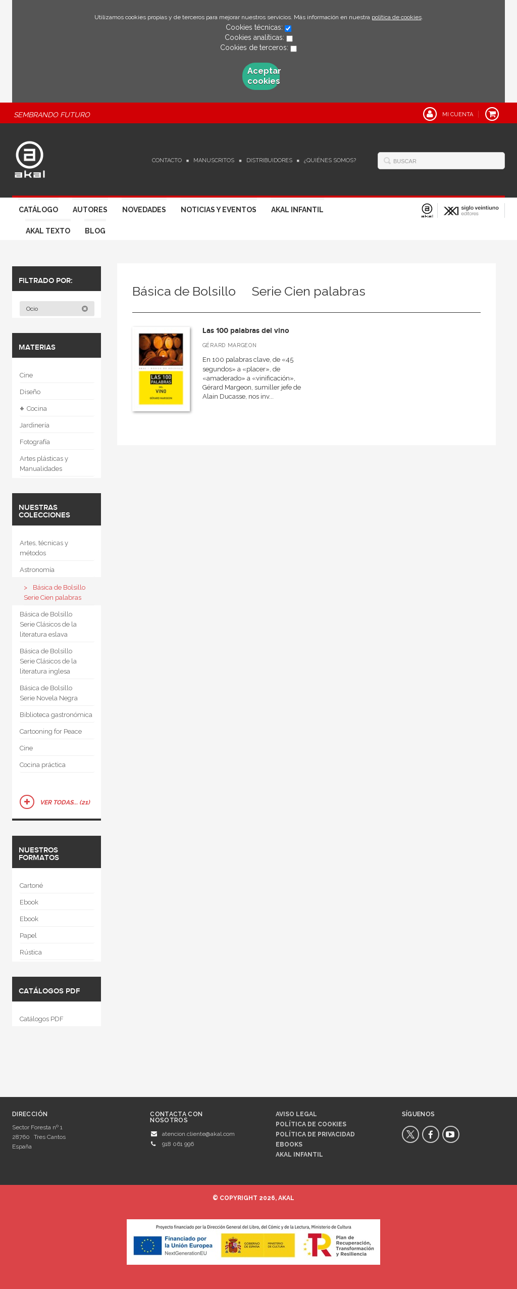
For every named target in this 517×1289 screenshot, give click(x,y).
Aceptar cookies (263, 76)
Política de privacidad (315, 1134)
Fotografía (35, 442)
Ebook (29, 902)
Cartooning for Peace (51, 731)
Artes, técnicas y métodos (44, 548)
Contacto (167, 160)
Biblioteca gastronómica (56, 715)
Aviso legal (296, 1114)
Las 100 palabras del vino (245, 331)
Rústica (31, 952)
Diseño (30, 392)
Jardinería (34, 425)
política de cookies (397, 17)
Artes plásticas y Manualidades (44, 463)
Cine (26, 375)
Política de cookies (311, 1124)
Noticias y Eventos (218, 210)
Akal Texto (48, 231)
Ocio (57, 308)
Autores (90, 210)
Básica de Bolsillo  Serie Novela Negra (49, 693)
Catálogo (38, 210)
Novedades (144, 210)
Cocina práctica (43, 765)
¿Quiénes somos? (330, 160)
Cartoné (31, 885)
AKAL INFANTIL (299, 1154)
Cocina (33, 409)
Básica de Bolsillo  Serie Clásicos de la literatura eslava (49, 624)
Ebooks (289, 1144)
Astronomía (37, 570)
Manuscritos (213, 160)
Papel (28, 935)
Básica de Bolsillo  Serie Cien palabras (58, 592)
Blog (95, 231)
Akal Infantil (297, 210)
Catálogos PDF (42, 1019)
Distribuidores (269, 160)
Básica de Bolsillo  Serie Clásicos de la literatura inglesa (49, 661)
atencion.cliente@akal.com (198, 1133)
